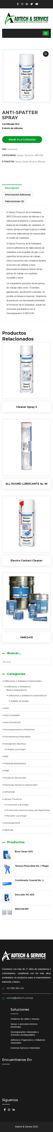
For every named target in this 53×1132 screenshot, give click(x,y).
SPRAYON (9, 792)
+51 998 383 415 (15, 988)
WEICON (8, 830)
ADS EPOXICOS (12, 722)
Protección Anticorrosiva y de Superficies (28, 810)
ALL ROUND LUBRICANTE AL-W (26, 483)
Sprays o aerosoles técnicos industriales (24, 1025)
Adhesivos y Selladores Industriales (23, 681)
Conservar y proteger (17, 804)
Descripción (12, 188)
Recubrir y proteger (16, 816)
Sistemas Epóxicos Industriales (21, 785)
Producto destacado (15, 778)
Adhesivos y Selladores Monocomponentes (18, 688)
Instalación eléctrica (15, 744)
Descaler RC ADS (24, 894)
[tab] (12, 187)
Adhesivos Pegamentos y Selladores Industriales (28, 1041)
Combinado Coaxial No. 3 (29, 880)
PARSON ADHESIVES (15, 763)
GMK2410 (26, 637)
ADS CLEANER (12, 715)
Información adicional (18, 194)
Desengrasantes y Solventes (19, 729)
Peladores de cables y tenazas (25, 1019)
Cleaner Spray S (26, 407)
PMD (6, 770)
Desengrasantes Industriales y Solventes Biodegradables (25, 1033)
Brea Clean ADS (24, 851)
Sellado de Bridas (20, 701)
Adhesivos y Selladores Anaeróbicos (27, 695)
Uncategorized (12, 823)
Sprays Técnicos (13, 799)
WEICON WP (22, 909)
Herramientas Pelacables (17, 736)
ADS (6, 708)
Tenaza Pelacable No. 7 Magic (32, 866)
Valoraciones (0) (14, 201)
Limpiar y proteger (16, 749)
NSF (6, 756)
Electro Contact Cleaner (27, 560)
